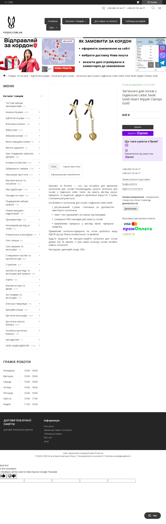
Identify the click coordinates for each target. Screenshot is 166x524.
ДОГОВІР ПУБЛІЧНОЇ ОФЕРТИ (18, 429)
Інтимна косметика (16, 162)
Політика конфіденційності (118, 456)
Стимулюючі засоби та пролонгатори (18, 257)
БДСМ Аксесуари (40, 75)
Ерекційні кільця (14, 309)
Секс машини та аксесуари (14, 248)
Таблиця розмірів (135, 21)
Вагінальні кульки (15, 123)
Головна (52, 21)
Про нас (48, 437)
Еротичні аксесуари (16, 315)
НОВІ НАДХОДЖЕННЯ (18, 345)
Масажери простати (17, 174)
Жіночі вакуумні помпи (18, 141)
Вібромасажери (14, 135)
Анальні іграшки (14, 112)
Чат (152, 515)
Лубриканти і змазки (17, 168)
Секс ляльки (12, 240)
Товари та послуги (18, 75)
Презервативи (13, 219)
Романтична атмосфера (19, 234)
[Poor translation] (12, 476)
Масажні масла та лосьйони (16, 182)
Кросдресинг (13, 339)
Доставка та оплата (105, 21)
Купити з (138, 133)
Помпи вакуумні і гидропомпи (15, 212)
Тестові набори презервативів (14, 104)
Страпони (11, 264)
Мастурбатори (14, 189)
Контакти (49, 426)
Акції (46, 441)
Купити (137, 127)
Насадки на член (15, 195)
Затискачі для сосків (63, 75)
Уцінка (9, 279)
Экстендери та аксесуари (14, 296)
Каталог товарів (74, 21)
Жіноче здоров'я (15, 147)
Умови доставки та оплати (58, 430)
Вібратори (11, 129)
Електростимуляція (16, 303)
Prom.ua (99, 453)
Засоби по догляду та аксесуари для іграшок (18, 272)
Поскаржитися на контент (90, 456)
